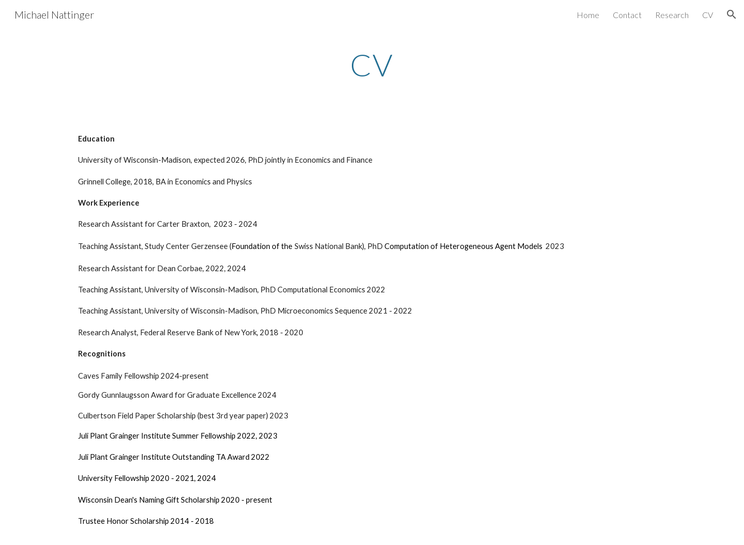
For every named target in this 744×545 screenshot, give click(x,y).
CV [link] (707, 15)
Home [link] (588, 15)
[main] (372, 64)
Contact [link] (627, 15)
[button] (731, 14)
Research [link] (672, 15)
